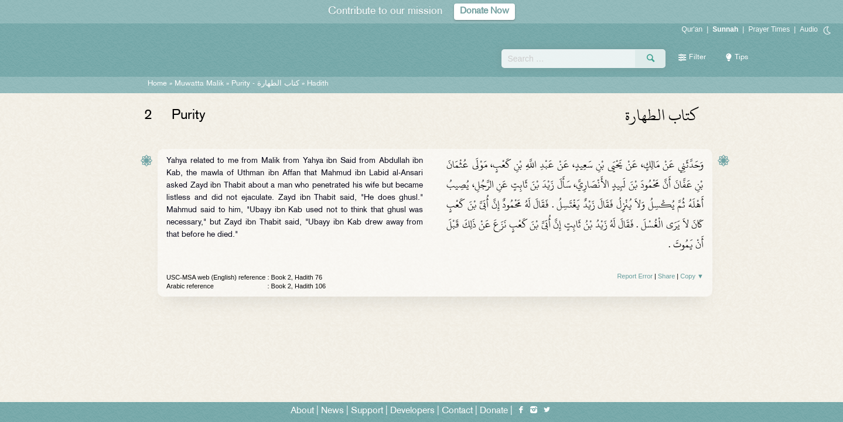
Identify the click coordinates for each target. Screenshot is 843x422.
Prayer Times (769, 29)
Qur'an (692, 29)
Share (666, 276)
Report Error (635, 276)
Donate (494, 411)
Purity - (266, 83)
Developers (412, 411)
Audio (809, 29)
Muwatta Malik (199, 83)
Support (367, 411)
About (302, 411)
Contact (457, 411)
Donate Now (484, 11)
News (332, 411)
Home (157, 83)
